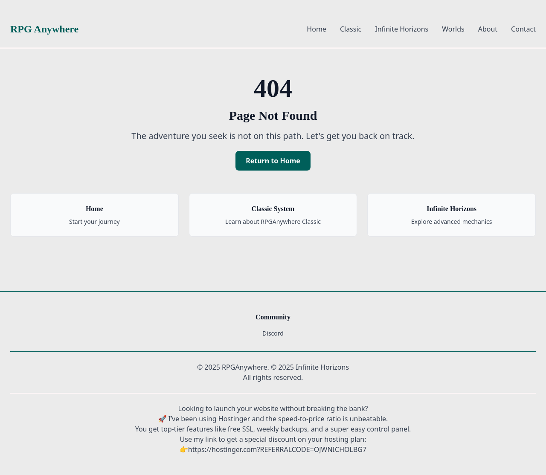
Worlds (453, 29)
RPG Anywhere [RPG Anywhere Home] (44, 29)
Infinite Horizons (401, 29)
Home (316, 29)
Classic (350, 29)
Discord (273, 333)
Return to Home (273, 160)
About (487, 29)
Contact (523, 29)
